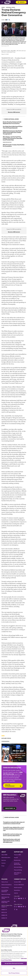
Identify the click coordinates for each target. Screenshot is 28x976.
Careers (3, 863)
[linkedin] (14, 901)
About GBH (4, 854)
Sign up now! (9, 808)
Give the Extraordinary (10, 785)
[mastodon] (23, 906)
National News (10, 7)
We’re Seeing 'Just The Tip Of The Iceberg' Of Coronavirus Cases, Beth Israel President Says (12, 138)
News (3, 7)
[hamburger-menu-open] (2, 2)
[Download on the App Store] (14, 760)
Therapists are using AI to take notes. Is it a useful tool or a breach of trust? (14, 822)
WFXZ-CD (4, 912)
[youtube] (19, 898)
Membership (17, 860)
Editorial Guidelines (6, 884)
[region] (14, 951)
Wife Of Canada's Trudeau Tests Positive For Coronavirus (13, 145)
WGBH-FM (4, 915)
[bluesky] (21, 898)
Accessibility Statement (4, 891)
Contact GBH (17, 882)
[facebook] (25, 898)
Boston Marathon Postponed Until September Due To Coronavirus (12, 122)
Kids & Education (5, 857)
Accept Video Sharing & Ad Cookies (14, 963)
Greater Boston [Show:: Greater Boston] (7, 142)
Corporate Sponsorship (17, 864)
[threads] (23, 898)
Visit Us (16, 893)
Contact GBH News (19, 884)
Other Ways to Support (17, 873)
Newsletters (17, 890)
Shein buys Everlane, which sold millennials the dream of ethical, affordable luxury (11, 840)
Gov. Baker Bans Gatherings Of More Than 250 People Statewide (12, 127)
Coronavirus (5, 741)
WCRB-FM (4, 918)
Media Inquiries (18, 887)
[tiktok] (16, 898)
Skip (14, 968)
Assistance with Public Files (5, 902)
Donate (21, 2)
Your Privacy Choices (14, 973)
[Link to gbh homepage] (7, 2)
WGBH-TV (4, 907)
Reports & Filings (5, 894)
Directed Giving (18, 867)
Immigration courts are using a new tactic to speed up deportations (12, 834)
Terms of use (4, 882)
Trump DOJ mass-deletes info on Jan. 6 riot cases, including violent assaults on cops (13, 829)
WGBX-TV (4, 909)
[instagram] (15, 898)
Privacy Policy (5, 887)
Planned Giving (18, 870)
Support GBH (17, 854)
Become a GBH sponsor (14, 112)
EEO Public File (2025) (5, 898)
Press (2, 866)
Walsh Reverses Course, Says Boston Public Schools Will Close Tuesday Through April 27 (12, 132)
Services (3, 860)
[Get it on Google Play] (22, 760)
